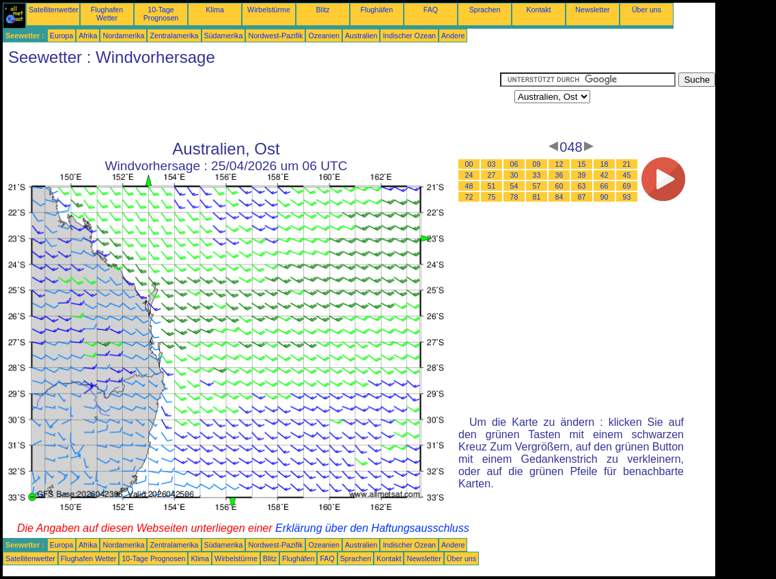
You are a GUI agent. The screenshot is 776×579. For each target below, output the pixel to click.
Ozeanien (324, 35)
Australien (361, 35)
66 (604, 186)
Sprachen (485, 9)
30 (514, 175)
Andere (453, 35)
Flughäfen (377, 9)
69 (627, 186)
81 (537, 197)
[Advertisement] (251, 103)
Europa (61, 35)
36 (559, 175)
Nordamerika (123, 35)
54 (514, 186)
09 (537, 164)
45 (627, 175)
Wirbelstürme (268, 9)
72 (469, 197)
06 (514, 164)
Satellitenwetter (54, 9)
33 (537, 175)
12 (559, 164)
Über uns (646, 9)
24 (469, 175)
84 (559, 197)
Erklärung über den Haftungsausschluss (372, 528)
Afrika (88, 35)
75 (492, 197)
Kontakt (538, 9)
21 (627, 164)
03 (492, 164)
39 (582, 175)
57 (537, 186)
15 (582, 164)
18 (604, 164)
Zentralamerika (174, 35)
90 (604, 197)
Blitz (322, 9)
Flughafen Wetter (107, 13)
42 (604, 175)
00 (469, 164)
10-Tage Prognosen (161, 13)
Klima (215, 9)
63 (582, 186)
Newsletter (592, 9)
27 (492, 175)
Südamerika (223, 35)
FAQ (431, 9)
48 (469, 186)
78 (514, 197)
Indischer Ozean (409, 35)
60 (559, 186)
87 (582, 197)
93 (627, 197)
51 (492, 186)
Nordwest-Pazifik (275, 35)
